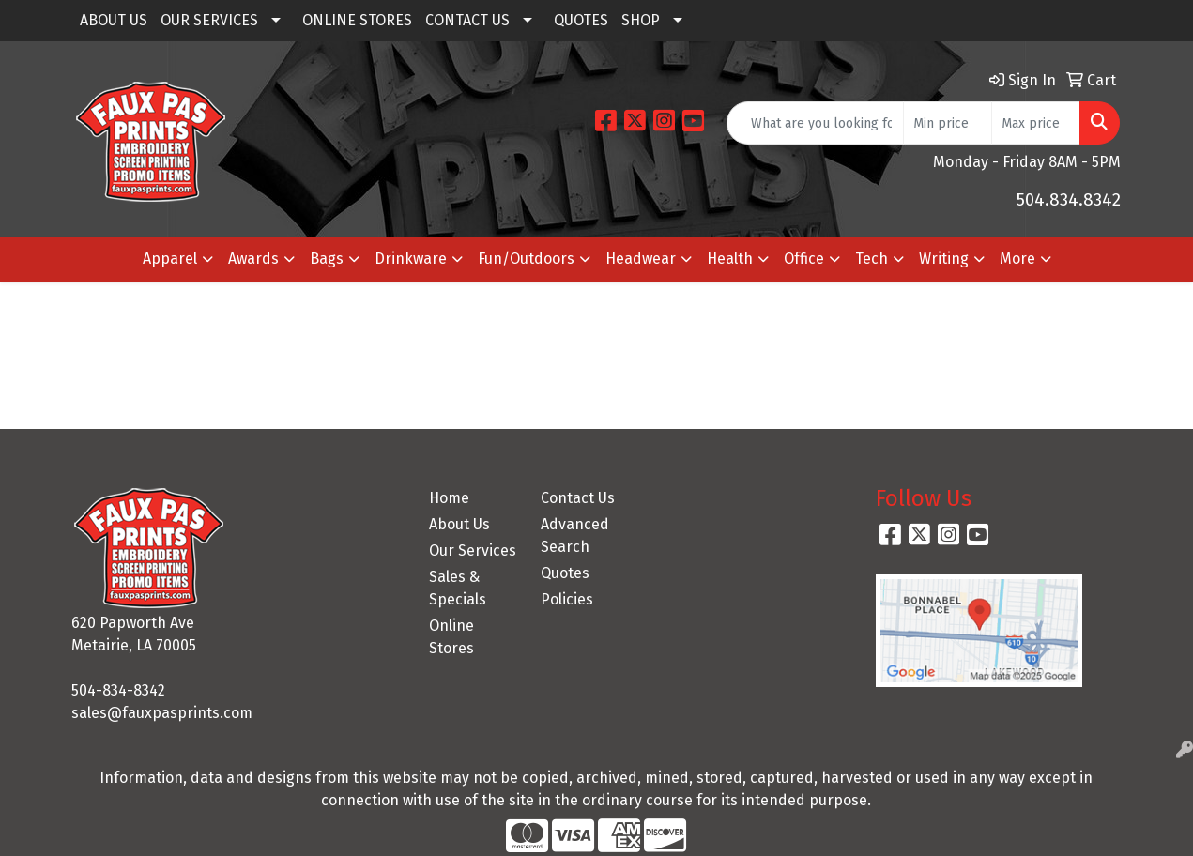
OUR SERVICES (209, 20)
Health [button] (730, 259)
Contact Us (578, 498)
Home (449, 498)
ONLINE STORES (357, 20)
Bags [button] (327, 259)
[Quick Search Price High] (1035, 123)
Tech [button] (871, 259)
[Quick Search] (815, 123)
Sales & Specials (457, 588)
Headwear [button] (640, 259)
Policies (567, 599)
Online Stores (451, 637)
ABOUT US (113, 20)
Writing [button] (944, 259)
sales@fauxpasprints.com (161, 713)
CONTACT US (467, 20)
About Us (459, 524)
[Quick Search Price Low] (947, 123)
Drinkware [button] (411, 259)
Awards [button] (253, 259)
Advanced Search (575, 535)
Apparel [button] (170, 259)
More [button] (1017, 259)
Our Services (472, 550)
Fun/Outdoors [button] (526, 259)
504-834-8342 (118, 690)
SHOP (640, 20)
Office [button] (804, 259)
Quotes (565, 573)
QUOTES (581, 20)
